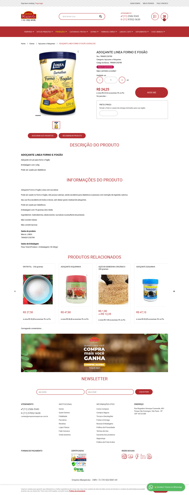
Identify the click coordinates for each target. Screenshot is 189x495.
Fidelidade (63, 416)
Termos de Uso (102, 431)
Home (61, 409)
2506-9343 (131, 16)
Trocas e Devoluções (104, 416)
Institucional (65, 404)
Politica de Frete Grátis (105, 442)
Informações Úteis (105, 404)
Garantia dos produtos (105, 434)
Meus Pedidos (148, 3)
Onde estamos (65, 434)
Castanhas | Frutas (78, 32)
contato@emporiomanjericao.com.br (34, 416)
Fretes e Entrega (103, 420)
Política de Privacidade (105, 427)
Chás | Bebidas (157, 32)
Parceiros (63, 420)
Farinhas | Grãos (108, 32)
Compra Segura (102, 412)
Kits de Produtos (44, 32)
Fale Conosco (162, 3)
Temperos (28, 32)
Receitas (62, 423)
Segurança (100, 438)
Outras (93, 32)
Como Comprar (102, 409)
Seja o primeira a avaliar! (106, 71)
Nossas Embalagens (104, 423)
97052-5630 (131, 19)
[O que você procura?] (100, 16)
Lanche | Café (125, 32)
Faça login (39, 3)
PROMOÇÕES (60, 32)
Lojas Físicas (64, 427)
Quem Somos (135, 3)
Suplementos (141, 32)
